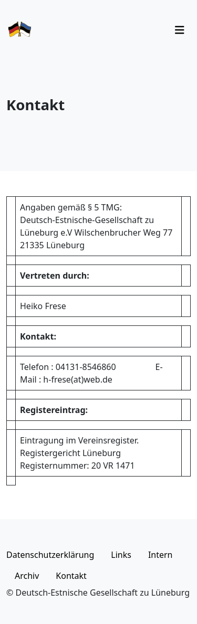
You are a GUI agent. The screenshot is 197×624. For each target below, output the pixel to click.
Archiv (27, 575)
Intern (160, 554)
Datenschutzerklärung (50, 554)
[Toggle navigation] (179, 30)
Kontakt (71, 575)
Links (121, 554)
